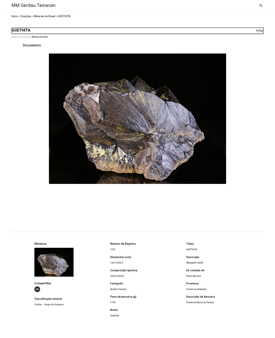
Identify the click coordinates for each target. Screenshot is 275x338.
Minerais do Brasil (44, 16)
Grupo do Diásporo (54, 304)
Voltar (259, 30)
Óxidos (38, 304)
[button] (261, 5)
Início (14, 16)
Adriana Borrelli (40, 37)
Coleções (25, 16)
